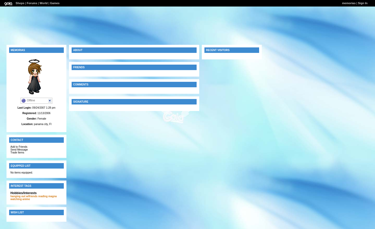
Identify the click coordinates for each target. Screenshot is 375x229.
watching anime (20, 199)
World (44, 3)
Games (55, 3)
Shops (20, 3)
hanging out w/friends (24, 196)
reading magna (47, 196)
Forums (32, 3)
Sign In (363, 3)
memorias (349, 3)
